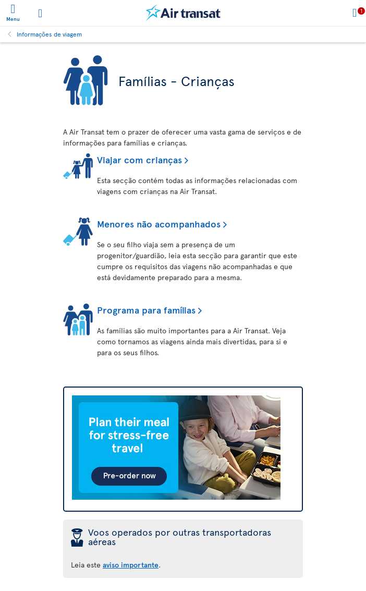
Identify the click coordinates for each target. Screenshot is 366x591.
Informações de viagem (49, 34)
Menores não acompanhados (159, 223)
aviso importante (130, 565)
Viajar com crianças (139, 159)
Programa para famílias (146, 309)
